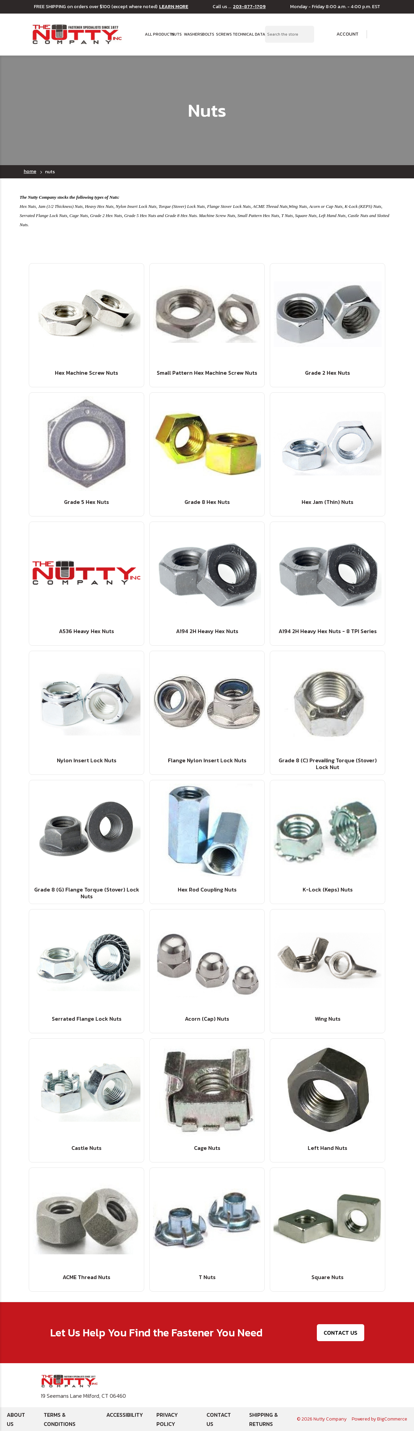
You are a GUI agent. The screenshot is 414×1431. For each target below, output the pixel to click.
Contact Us (340, 1332)
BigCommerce (392, 1419)
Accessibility (124, 1415)
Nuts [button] (175, 34)
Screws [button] (222, 34)
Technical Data (245, 34)
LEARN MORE (173, 6)
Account (342, 34)
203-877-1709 (249, 6)
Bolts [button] (207, 34)
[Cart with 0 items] (378, 34)
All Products (156, 34)
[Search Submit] (305, 34)
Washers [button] (191, 34)
